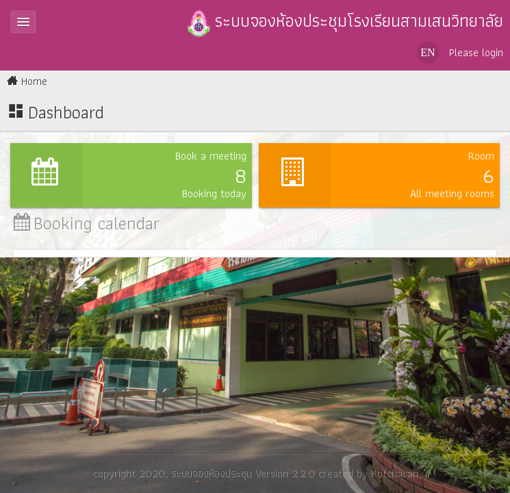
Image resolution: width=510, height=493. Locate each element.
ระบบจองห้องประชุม (210, 472)
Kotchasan (394, 472)
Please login (476, 52)
